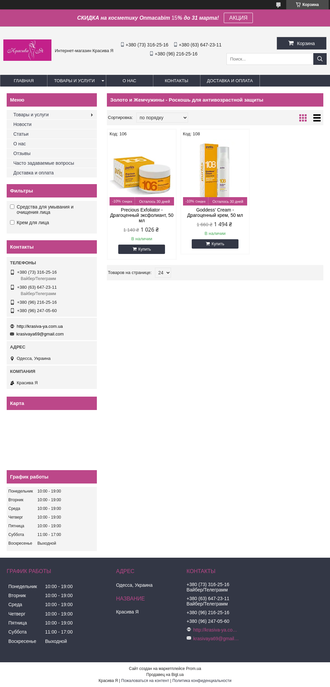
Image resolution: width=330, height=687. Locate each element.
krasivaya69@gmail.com (40, 333)
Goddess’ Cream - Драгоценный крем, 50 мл (215, 212)
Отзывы (21, 153)
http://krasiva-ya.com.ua (40, 326)
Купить (144, 249)
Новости (22, 124)
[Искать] (320, 59)
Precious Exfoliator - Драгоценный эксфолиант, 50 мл (142, 215)
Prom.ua (193, 668)
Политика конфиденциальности (201, 680)
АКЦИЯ (238, 18)
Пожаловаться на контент (145, 680)
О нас (129, 80)
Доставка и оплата (230, 80)
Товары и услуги (74, 80)
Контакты (176, 80)
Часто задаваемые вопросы (43, 163)
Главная (24, 80)
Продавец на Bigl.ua (165, 674)
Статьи (20, 134)
